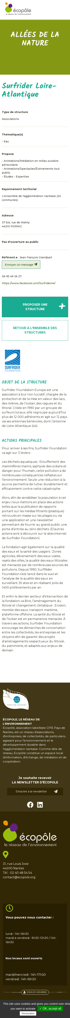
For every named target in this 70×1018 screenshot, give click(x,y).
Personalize (28, 1013)
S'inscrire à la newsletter (36, 791)
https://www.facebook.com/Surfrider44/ (28, 283)
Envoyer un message (21, 264)
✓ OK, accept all (50, 1008)
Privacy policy (46, 1013)
